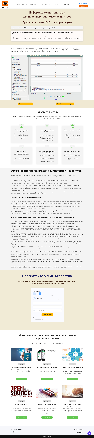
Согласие (49, 318)
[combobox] (34, 310)
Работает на (47, 436)
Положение (42, 318)
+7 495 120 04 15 (83, 3)
